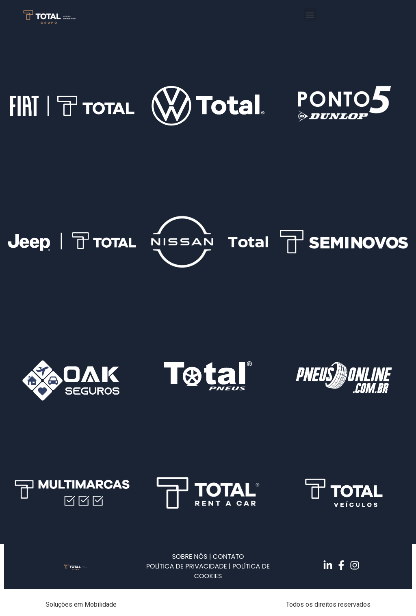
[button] (310, 15)
